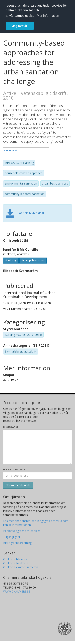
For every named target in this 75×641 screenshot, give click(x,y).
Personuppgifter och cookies (21, 531)
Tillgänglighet (11, 537)
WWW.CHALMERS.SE (16, 591)
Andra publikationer (33, 260)
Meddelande (10, 426)
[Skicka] (18, 485)
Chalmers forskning (15, 563)
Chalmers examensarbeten (20, 567)
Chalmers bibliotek (15, 559)
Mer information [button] (48, 15)
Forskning (10, 260)
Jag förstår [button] (19, 26)
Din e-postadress (14, 469)
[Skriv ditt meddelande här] (37, 447)
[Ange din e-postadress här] (37, 475)
